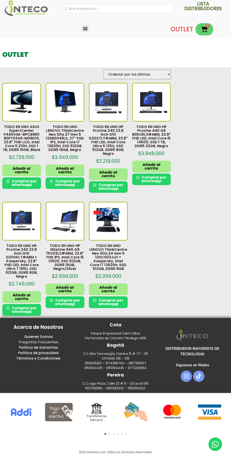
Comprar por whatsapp (24, 183)
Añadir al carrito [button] (21, 170)
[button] (85, 28)
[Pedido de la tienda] (137, 74)
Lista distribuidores (203, 6)
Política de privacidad (38, 352)
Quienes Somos (38, 336)
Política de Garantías (38, 347)
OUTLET (182, 29)
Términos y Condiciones (38, 358)
